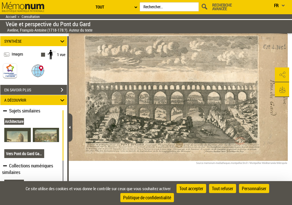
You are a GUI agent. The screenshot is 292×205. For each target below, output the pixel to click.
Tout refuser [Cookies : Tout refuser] (222, 188)
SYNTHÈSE (35, 41)
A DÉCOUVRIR (35, 100)
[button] (38, 70)
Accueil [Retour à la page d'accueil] (11, 16)
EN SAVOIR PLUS (35, 90)
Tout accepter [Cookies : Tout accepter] (191, 188)
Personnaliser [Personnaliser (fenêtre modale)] (254, 188)
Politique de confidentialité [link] (147, 197)
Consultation (31, 16)
